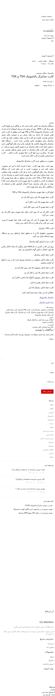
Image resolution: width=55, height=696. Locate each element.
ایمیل (51, 372)
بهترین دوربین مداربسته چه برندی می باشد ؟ (30, 489)
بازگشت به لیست (48, 322)
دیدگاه (51, 339)
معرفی (51, 453)
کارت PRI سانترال (24, 310)
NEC (52, 405)
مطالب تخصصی (46, 70)
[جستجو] (27, 16)
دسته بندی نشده (48, 431)
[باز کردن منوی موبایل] (52, 40)
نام (52, 363)
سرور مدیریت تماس (47, 438)
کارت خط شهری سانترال (39, 312)
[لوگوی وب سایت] (44, 7)
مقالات (51, 457)
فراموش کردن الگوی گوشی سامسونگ (26, 509)
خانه (53, 70)
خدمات (51, 423)
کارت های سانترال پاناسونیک (44, 315)
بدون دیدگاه (32, 472)
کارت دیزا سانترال (24, 312)
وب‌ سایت (50, 381)
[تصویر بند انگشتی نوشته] (50, 472)
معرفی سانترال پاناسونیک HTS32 (36, 505)
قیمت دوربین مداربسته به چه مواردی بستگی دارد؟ (28, 469)
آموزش (39, 70)
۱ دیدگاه (30, 492)
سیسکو (51, 442)
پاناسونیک (33, 70)
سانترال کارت (35, 310)
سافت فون (50, 435)
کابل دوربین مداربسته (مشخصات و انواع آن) (30, 479)
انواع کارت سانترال (47, 310)
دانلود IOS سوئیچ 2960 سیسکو (29, 513)
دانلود (52, 427)
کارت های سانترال (11, 312)
